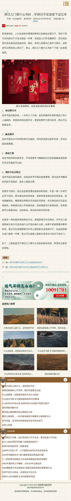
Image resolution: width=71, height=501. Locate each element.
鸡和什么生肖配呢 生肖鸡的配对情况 (18, 476)
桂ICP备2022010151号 (35, 488)
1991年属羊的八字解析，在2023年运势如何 (22, 463)
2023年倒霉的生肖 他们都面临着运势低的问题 (23, 455)
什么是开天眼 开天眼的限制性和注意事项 (20, 399)
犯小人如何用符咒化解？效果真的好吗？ (20, 442)
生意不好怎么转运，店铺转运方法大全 (19, 472)
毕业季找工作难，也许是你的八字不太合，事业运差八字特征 (29, 437)
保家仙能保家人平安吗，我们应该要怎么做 (21, 390)
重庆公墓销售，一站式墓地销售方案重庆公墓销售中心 (26, 416)
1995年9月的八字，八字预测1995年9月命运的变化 (25, 450)
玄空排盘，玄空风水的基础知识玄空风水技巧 (22, 420)
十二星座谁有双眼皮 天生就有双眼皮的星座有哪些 (24, 459)
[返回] (35, 21)
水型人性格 (7, 425)
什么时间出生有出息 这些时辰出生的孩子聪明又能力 (25, 403)
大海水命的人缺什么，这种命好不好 (18, 386)
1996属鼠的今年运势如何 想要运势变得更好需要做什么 (27, 468)
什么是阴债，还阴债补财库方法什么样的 (20, 394)
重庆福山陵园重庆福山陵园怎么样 (17, 412)
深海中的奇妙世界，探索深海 (15, 446)
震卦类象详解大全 (10, 407)
